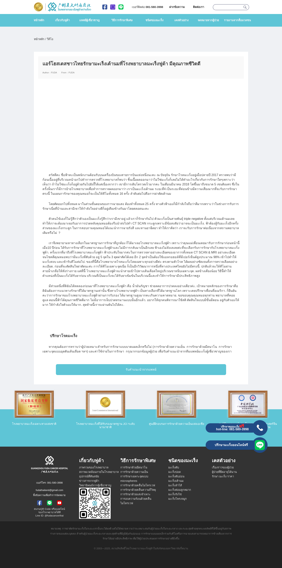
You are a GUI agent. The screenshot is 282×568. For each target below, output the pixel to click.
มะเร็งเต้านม (175, 480)
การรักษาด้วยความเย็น (134, 471)
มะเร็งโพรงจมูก (177, 498)
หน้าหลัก (39, 20)
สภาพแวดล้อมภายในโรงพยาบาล (99, 471)
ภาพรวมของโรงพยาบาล (93, 467)
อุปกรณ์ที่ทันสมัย (89, 476)
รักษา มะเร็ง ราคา (223, 476)
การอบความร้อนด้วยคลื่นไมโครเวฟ (135, 501)
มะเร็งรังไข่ (175, 494)
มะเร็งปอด (174, 471)
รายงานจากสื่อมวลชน (237, 20)
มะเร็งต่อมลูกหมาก (179, 489)
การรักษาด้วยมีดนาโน (133, 467)
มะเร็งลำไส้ (175, 485)
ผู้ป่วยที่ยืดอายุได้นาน (224, 471)
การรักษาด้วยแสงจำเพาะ (135, 494)
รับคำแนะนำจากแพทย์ (141, 369)
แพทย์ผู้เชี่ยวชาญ (89, 20)
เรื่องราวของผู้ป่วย (223, 467)
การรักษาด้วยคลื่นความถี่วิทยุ (138, 489)
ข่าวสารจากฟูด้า (89, 480)
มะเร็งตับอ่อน (176, 476)
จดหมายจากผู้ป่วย (208, 20)
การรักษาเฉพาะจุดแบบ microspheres (134, 478)
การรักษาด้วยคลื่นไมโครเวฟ (137, 485)
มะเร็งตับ (173, 467)
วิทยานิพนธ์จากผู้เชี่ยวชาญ (95, 485)
